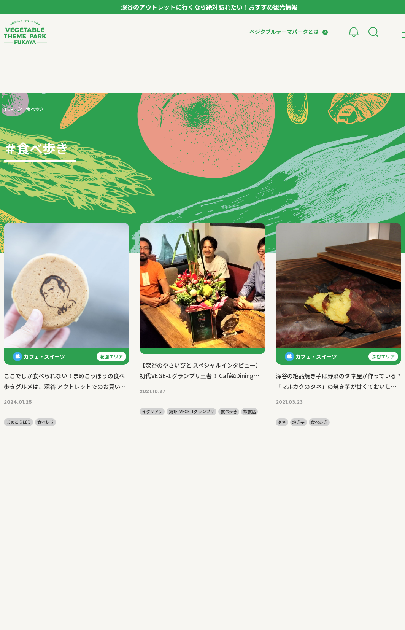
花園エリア (111, 356)
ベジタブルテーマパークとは (284, 31)
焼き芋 (298, 422)
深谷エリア (383, 356)
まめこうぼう (18, 422)
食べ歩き (45, 422)
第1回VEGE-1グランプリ (191, 411)
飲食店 (249, 411)
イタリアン (152, 411)
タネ (282, 422)
